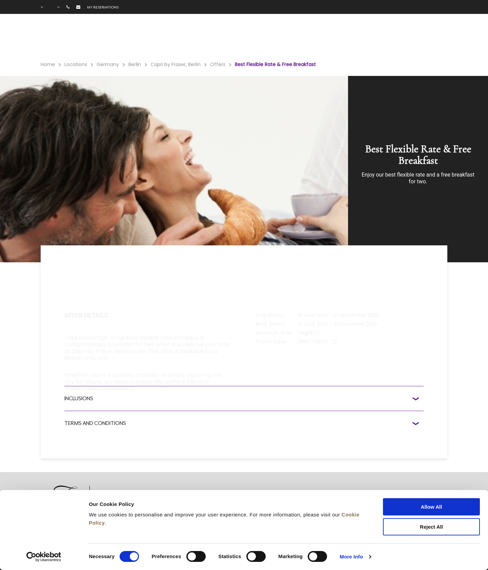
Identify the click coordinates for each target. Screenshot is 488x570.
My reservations (103, 7)
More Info (351, 556)
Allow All (431, 507)
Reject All (431, 527)
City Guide (409, 38)
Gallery (371, 38)
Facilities (175, 38)
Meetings (294, 38)
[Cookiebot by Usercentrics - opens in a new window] (44, 557)
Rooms (140, 38)
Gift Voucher (250, 38)
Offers (210, 38)
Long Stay (334, 38)
